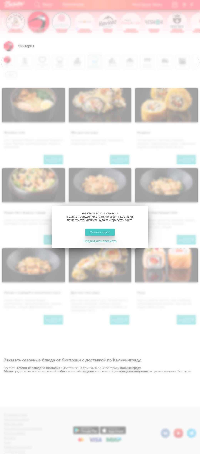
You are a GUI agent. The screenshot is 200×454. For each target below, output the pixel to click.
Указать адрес (100, 232)
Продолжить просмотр (100, 241)
